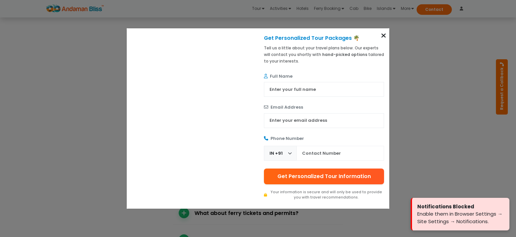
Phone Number (284, 138)
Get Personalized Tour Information (324, 176)
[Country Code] (280, 153)
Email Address (283, 107)
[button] (383, 35)
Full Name (278, 76)
